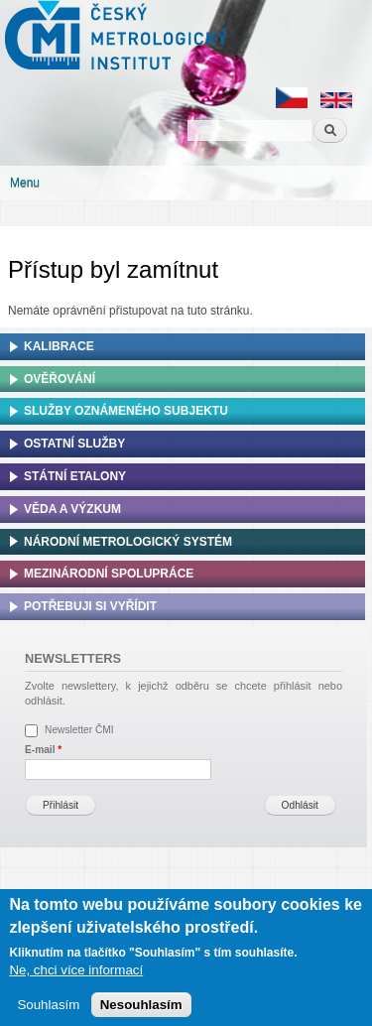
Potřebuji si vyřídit (90, 606)
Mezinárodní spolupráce (108, 573)
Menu (25, 183)
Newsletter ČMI (79, 729)
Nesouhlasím (141, 1009)
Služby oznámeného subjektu (126, 411)
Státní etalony (75, 476)
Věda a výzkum (72, 509)
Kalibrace (59, 346)
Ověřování (59, 379)
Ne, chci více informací (76, 974)
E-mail (43, 749)
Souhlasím (48, 1009)
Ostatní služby (74, 443)
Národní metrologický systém (128, 542)
